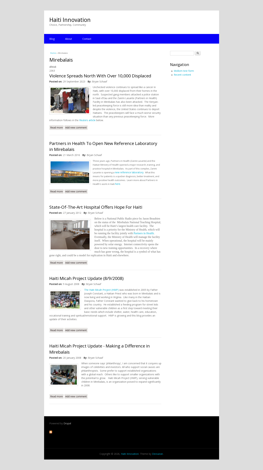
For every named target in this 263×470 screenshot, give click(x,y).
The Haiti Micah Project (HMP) (101, 289)
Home (53, 53)
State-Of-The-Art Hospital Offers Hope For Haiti (95, 207)
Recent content (182, 74)
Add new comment (76, 127)
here (117, 184)
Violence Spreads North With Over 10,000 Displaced (100, 76)
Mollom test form (184, 70)
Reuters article (87, 120)
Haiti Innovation (70, 19)
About (68, 38)
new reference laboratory (129, 172)
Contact (86, 38)
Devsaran (157, 453)
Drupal (67, 423)
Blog (52, 38)
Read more (57, 127)
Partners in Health (144, 233)
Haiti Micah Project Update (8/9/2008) (86, 278)
